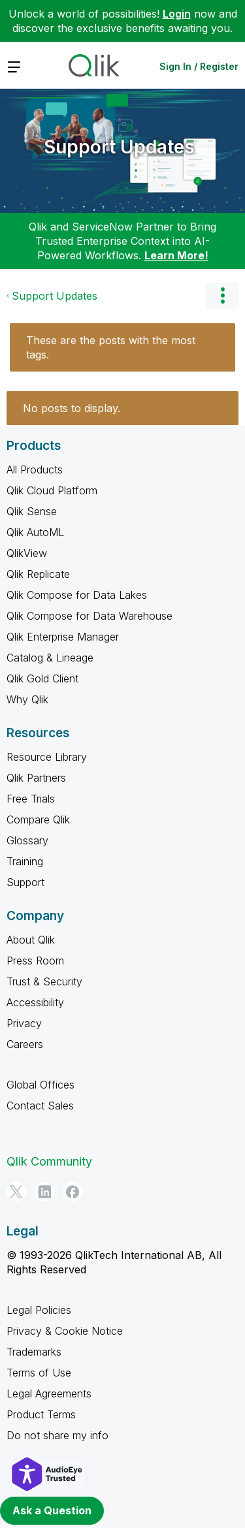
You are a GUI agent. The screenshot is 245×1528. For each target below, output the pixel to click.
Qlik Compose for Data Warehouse (89, 615)
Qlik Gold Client (42, 678)
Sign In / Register (198, 66)
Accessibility (35, 1002)
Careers (25, 1044)
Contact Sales (40, 1105)
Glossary (27, 840)
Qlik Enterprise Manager (63, 636)
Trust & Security (44, 981)
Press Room (35, 960)
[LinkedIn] (44, 1192)
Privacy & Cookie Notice (65, 1330)
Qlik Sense (32, 511)
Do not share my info (57, 1435)
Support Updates (119, 147)
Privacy (24, 1023)
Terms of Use (39, 1372)
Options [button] (222, 296)
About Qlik (31, 939)
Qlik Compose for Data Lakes (77, 594)
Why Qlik (27, 699)
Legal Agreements (49, 1393)
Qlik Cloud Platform (52, 490)
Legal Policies (39, 1309)
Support (25, 882)
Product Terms (41, 1414)
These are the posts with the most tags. (110, 347)
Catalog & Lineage (50, 657)
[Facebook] (72, 1192)
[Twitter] (16, 1192)
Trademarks (34, 1351)
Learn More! (176, 255)
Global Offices (40, 1084)
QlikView (27, 553)
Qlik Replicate (38, 574)
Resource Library (47, 756)
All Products (35, 469)
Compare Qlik (38, 819)
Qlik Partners (36, 777)
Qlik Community (49, 1161)
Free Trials (31, 798)
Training (25, 861)
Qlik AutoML (35, 532)
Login (177, 13)
